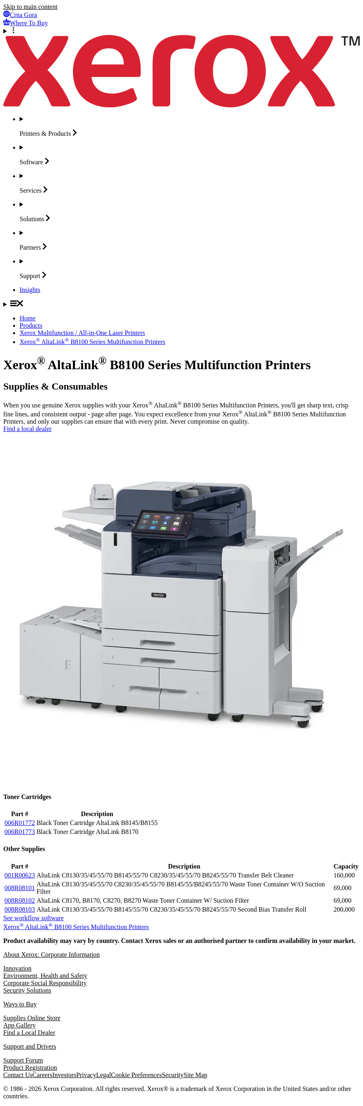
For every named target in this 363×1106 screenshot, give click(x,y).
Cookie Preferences (136, 1074)
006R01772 (19, 822)
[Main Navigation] (181, 304)
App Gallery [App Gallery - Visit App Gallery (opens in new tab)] (19, 1025)
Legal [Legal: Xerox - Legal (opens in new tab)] (103, 1074)
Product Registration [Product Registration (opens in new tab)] (30, 1067)
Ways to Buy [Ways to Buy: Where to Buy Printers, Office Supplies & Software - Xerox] (20, 1004)
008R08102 (19, 900)
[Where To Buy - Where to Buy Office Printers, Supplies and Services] (25, 23)
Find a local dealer (27, 428)
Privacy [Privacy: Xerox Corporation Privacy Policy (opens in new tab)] (86, 1074)
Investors (64, 1074)
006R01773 (19, 831)
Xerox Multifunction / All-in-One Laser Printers (82, 332)
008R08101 (19, 887)
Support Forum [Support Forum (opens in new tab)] (23, 1060)
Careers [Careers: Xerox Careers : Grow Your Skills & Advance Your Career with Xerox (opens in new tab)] (43, 1074)
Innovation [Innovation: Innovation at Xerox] (17, 968)
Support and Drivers (29, 1046)
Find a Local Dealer (29, 1032)
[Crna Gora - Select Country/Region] (20, 14)
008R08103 (19, 909)
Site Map (195, 1074)
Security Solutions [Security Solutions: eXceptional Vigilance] (27, 990)
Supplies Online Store (31, 1018)
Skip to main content (30, 6)
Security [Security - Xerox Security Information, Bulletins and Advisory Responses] (172, 1074)
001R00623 (19, 875)
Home (27, 318)
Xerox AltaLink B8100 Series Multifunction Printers (92, 341)
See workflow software (33, 917)
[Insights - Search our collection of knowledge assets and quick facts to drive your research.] (30, 289)
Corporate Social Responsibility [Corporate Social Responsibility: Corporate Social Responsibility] (44, 983)
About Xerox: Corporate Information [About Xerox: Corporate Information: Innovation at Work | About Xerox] (51, 954)
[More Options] (181, 31)
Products (31, 325)
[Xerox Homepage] (181, 105)
